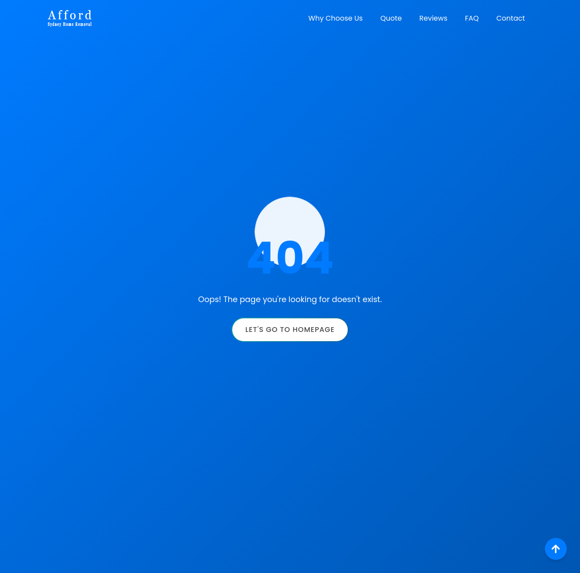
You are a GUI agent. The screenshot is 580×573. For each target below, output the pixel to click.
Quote (391, 18)
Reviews (433, 18)
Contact (510, 18)
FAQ (472, 18)
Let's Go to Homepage (290, 329)
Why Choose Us (335, 18)
